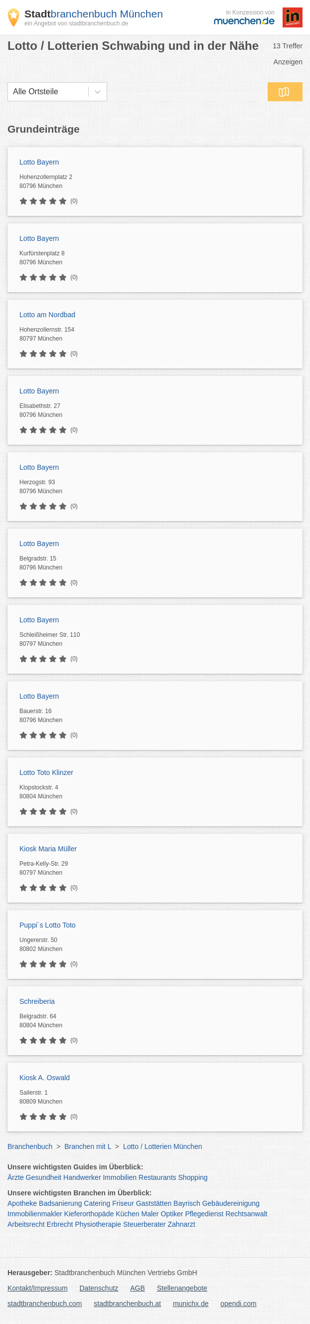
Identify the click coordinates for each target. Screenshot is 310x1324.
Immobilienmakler (34, 1214)
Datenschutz (99, 1288)
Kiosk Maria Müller (48, 849)
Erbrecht (60, 1224)
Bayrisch (186, 1203)
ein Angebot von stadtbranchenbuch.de (76, 23)
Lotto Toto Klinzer (46, 772)
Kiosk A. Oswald (44, 1078)
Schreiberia (37, 1001)
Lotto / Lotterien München (162, 1146)
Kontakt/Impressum (37, 1288)
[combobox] (13, 92)
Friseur (123, 1203)
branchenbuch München (93, 13)
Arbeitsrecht (26, 1224)
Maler (150, 1214)
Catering (97, 1203)
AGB (137, 1288)
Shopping (192, 1177)
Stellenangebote (182, 1288)
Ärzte (15, 1177)
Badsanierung (60, 1203)
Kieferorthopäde (89, 1214)
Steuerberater (144, 1224)
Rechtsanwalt (246, 1214)
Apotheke (22, 1203)
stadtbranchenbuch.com (44, 1304)
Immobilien (120, 1177)
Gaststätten (154, 1203)
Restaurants (157, 1177)
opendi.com (238, 1304)
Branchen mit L (87, 1146)
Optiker (171, 1214)
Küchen (127, 1214)
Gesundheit (44, 1177)
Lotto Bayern (39, 162)
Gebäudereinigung (231, 1203)
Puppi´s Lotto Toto (47, 925)
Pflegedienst (204, 1214)
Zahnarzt (181, 1224)
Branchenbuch (29, 1146)
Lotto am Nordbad (47, 315)
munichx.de (191, 1304)
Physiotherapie (98, 1224)
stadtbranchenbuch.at (127, 1304)
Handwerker (82, 1177)
